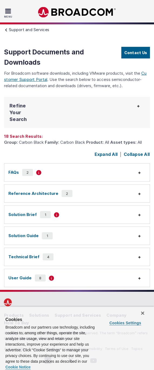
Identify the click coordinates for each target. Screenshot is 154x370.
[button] (23, 112)
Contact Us (135, 52)
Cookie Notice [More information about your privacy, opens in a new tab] (18, 367)
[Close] (142, 313)
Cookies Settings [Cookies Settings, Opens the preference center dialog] (125, 323)
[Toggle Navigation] (9, 13)
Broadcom (77, 12)
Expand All (106, 154)
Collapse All (137, 154)
